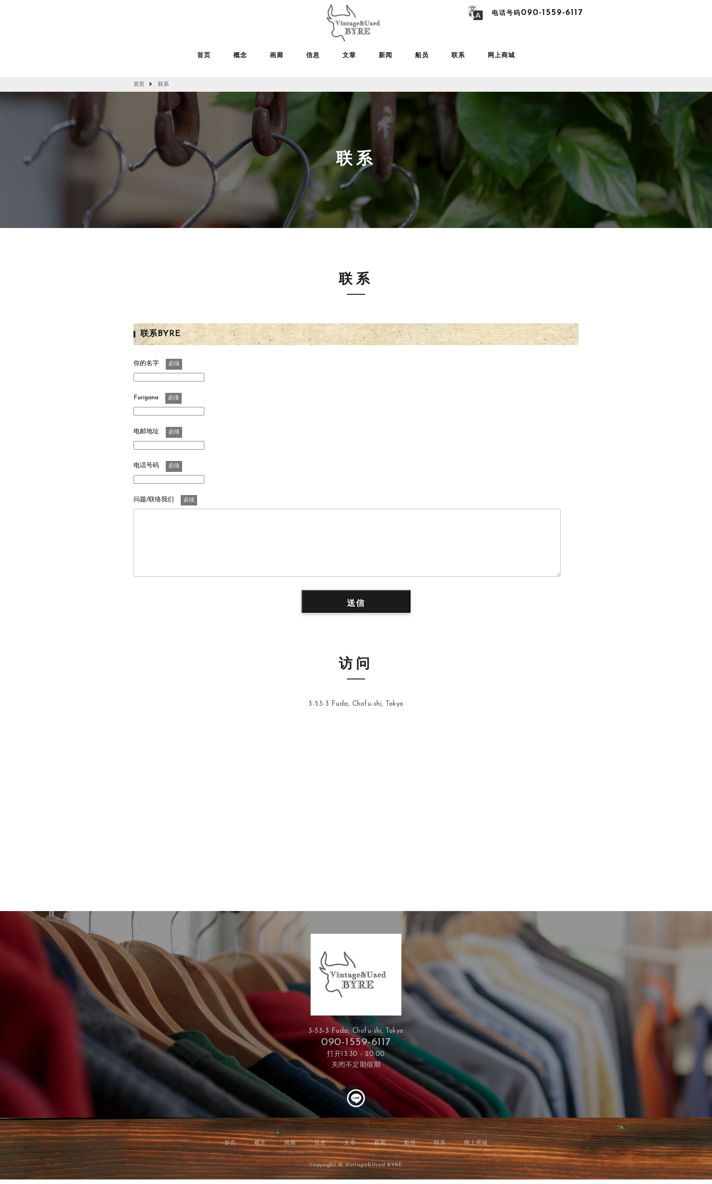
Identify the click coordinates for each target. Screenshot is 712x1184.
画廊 (276, 55)
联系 (458, 55)
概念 (240, 55)
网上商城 (501, 55)
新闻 (385, 55)
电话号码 (537, 13)
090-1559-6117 (356, 1042)
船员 (422, 55)
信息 (313, 55)
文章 (349, 55)
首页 (204, 55)
